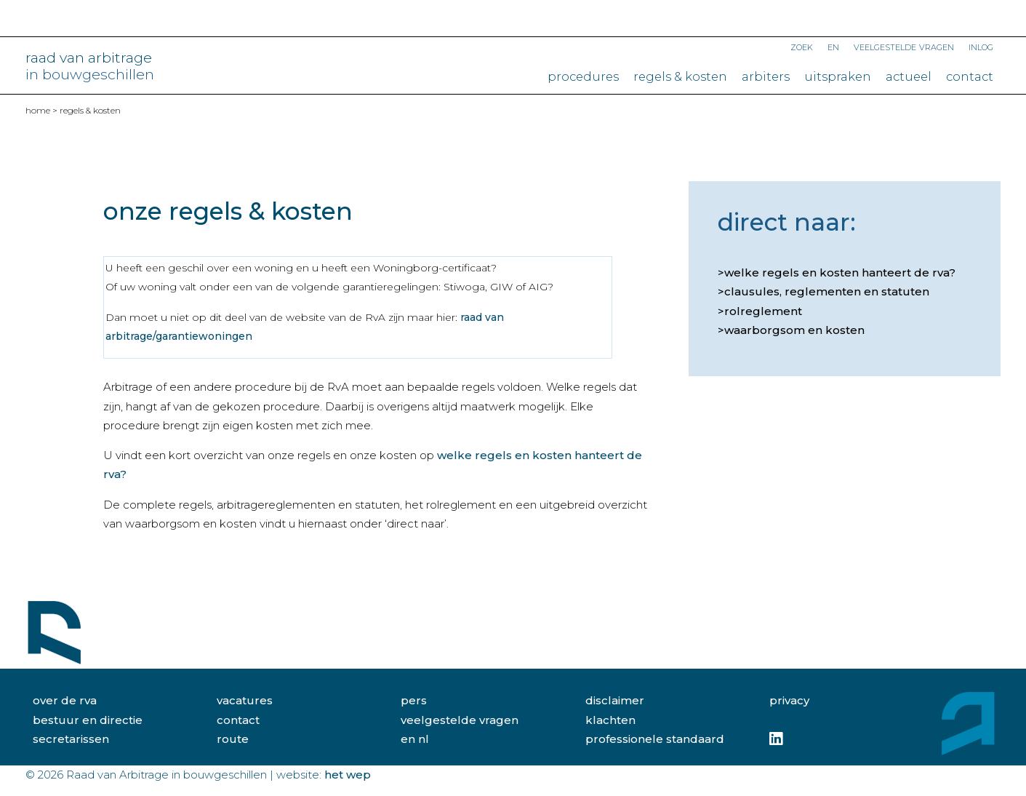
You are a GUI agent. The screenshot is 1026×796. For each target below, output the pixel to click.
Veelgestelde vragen (904, 46)
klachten (610, 720)
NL (423, 739)
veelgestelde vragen (459, 720)
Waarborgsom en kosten (794, 330)
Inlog (981, 46)
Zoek (801, 46)
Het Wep (347, 774)
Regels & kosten (680, 76)
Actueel (908, 76)
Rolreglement (763, 311)
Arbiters (766, 76)
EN (833, 46)
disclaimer (614, 700)
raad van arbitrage (89, 66)
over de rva (65, 700)
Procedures (583, 76)
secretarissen (71, 739)
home (37, 110)
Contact (969, 76)
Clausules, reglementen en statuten (826, 291)
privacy (789, 700)
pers (414, 700)
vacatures (245, 700)
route (233, 739)
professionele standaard (654, 739)
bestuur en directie (88, 720)
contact (238, 720)
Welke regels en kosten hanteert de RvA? (839, 272)
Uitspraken (837, 76)
